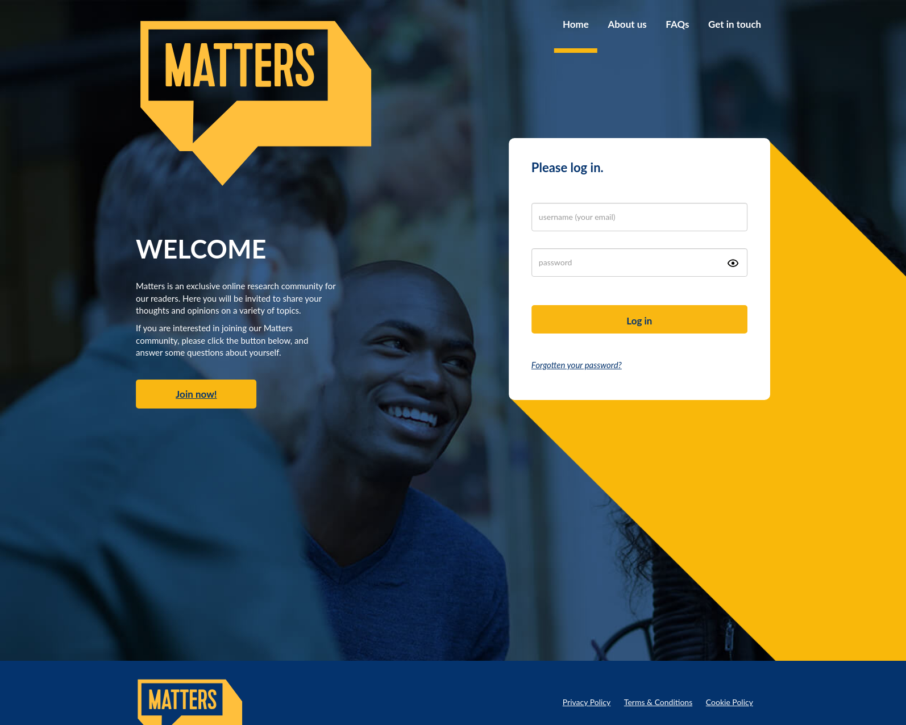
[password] (639, 262)
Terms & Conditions (658, 702)
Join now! (196, 394)
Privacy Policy (586, 702)
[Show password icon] (733, 263)
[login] (639, 217)
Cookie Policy (729, 702)
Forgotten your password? (576, 365)
